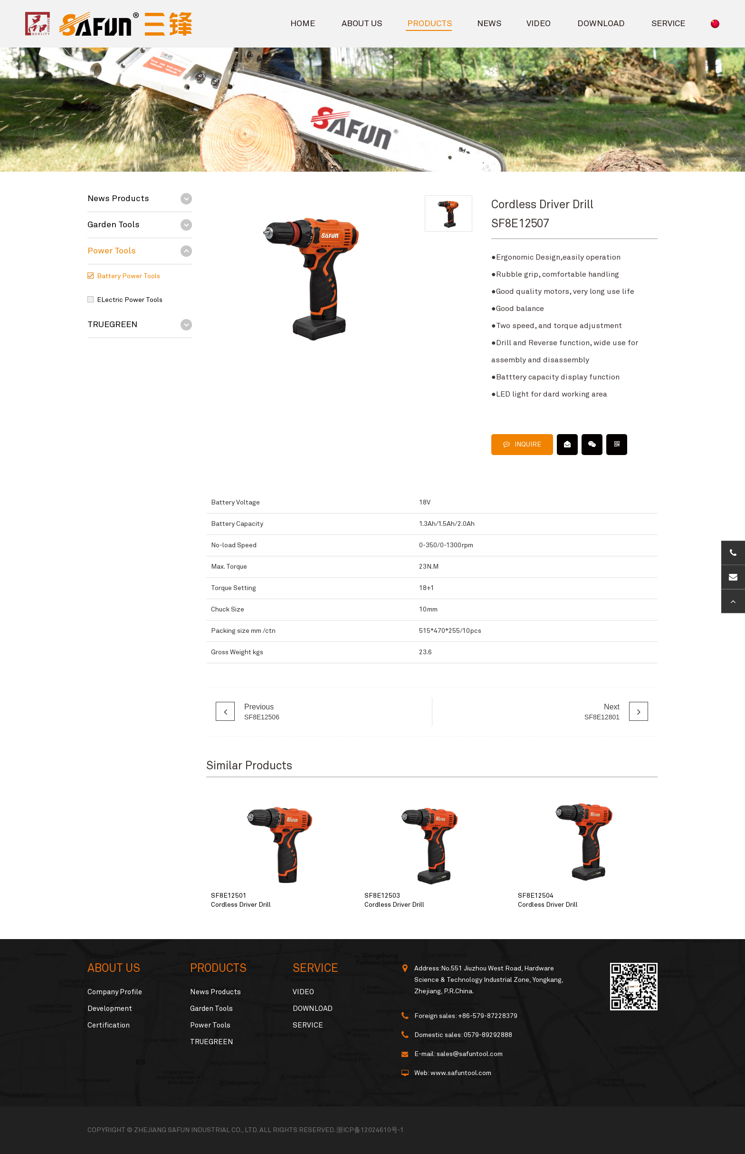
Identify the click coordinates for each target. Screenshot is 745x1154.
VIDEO (538, 23)
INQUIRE (522, 444)
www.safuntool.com (460, 1073)
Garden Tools (113, 225)
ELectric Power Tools (129, 300)
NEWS (489, 23)
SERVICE (668, 23)
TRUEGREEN (112, 324)
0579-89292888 (488, 1035)
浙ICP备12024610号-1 (370, 1130)
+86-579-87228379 (487, 1016)
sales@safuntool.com (470, 1054)
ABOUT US (362, 23)
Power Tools (111, 251)
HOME (302, 23)
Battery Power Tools (128, 276)
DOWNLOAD (601, 23)
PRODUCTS (429, 23)
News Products (118, 198)
